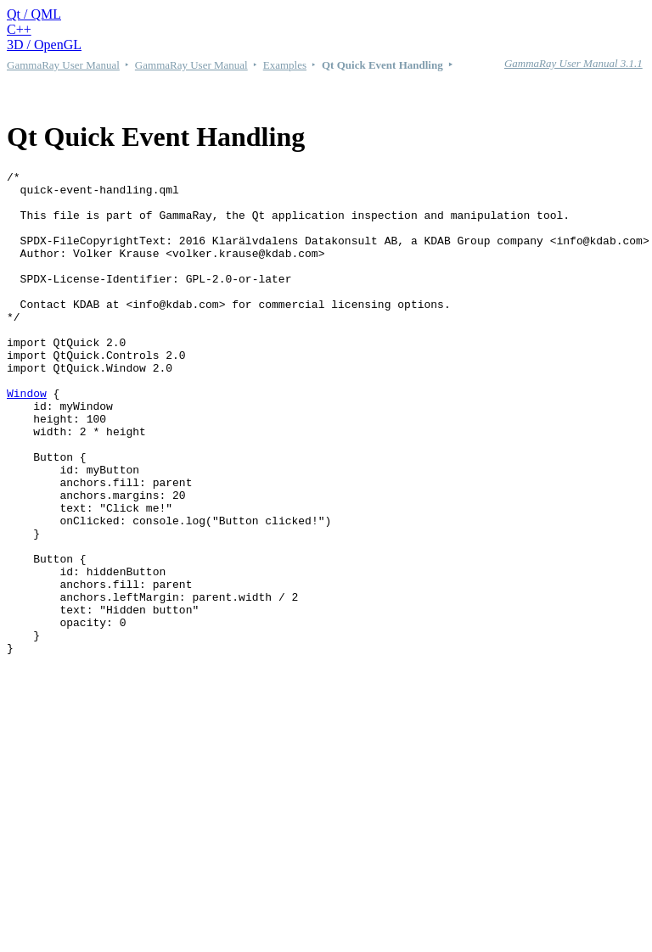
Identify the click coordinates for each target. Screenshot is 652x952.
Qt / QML (34, 14)
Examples (284, 65)
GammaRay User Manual (63, 65)
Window (27, 438)
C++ (19, 29)
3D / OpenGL (44, 44)
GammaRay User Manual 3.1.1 (573, 63)
